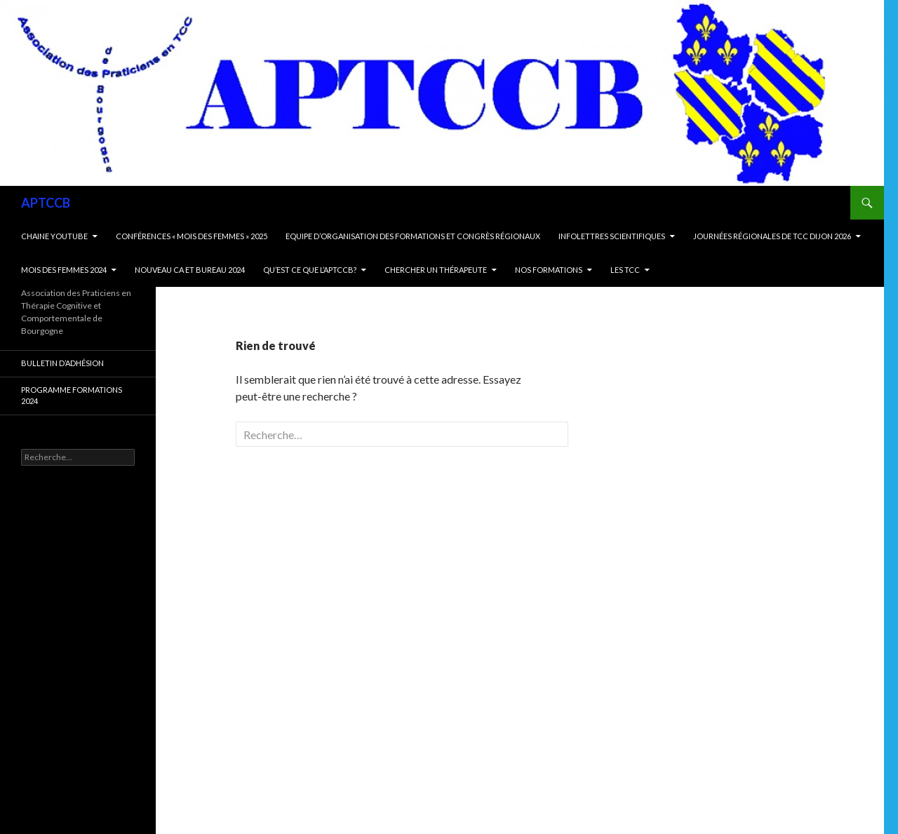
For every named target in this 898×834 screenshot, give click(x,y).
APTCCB (45, 202)
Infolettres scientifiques (611, 236)
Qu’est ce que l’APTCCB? (309, 269)
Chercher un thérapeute (435, 269)
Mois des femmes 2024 (64, 269)
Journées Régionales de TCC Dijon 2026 (772, 236)
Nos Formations (548, 269)
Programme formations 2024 (71, 395)
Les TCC (625, 269)
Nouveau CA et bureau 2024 (190, 269)
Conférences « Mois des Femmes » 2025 (191, 236)
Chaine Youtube (54, 236)
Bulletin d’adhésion (62, 363)
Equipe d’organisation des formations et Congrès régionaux (413, 236)
